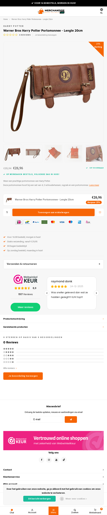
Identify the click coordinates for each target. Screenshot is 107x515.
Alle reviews (10, 368)
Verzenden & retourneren (22, 264)
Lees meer (94, 185)
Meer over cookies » (76, 498)
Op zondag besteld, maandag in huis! (23, 250)
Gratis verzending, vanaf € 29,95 (20, 241)
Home (5, 19)
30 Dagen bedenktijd (15, 246)
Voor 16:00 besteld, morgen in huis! (53, 3)
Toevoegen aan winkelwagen (53, 212)
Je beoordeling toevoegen (46, 35)
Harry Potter (13, 26)
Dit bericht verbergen (39, 498)
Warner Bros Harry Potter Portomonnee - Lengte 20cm (32, 19)
